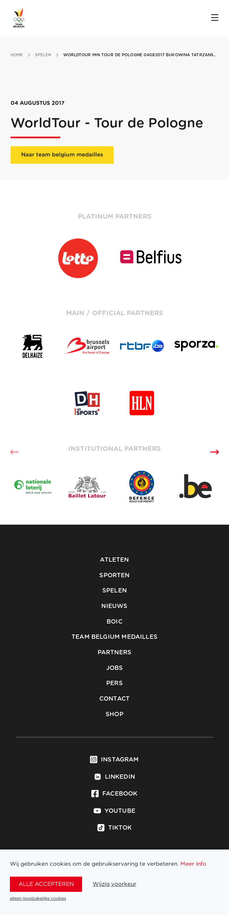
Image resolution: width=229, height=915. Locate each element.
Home (17, 55)
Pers (114, 683)
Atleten (114, 560)
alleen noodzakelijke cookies (38, 898)
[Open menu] (214, 18)
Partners (114, 653)
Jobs (114, 668)
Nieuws (114, 606)
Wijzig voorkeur (114, 884)
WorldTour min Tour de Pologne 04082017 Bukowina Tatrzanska (141, 55)
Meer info (193, 864)
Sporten (114, 576)
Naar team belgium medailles (62, 154)
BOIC (114, 622)
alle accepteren (46, 884)
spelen (43, 55)
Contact (114, 699)
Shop (114, 715)
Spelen (114, 591)
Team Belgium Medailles (114, 637)
